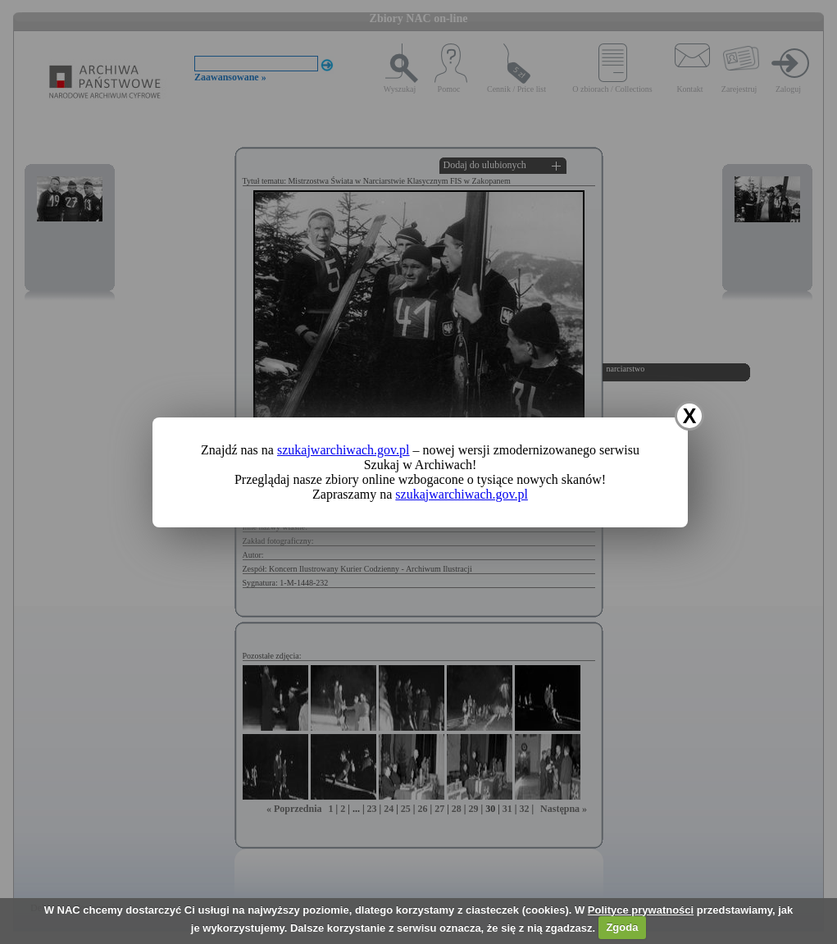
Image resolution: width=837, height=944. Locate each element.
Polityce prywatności (641, 910)
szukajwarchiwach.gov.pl (343, 450)
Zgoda (622, 927)
